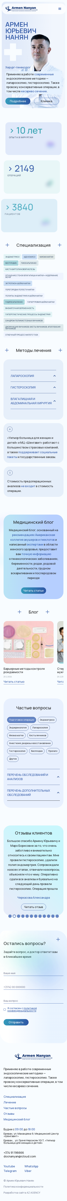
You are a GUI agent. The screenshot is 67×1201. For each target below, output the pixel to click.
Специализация (15, 1096)
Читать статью (14, 682)
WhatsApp (31, 1166)
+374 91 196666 (14, 1152)
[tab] (21, 720)
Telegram (10, 1170)
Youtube (9, 1166)
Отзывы (9, 1113)
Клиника (46, 101)
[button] (59, 9)
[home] (20, 9)
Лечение (10, 1102)
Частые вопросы (15, 1108)
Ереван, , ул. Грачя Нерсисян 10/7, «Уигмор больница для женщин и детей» (29, 1141)
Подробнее (18, 101)
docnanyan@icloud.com (20, 1156)
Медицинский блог (17, 1119)
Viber (27, 1170)
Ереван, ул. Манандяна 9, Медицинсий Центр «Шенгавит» (31, 1134)
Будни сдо (19, 1129)
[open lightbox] (33, 907)
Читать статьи (33, 591)
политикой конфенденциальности (22, 1009)
